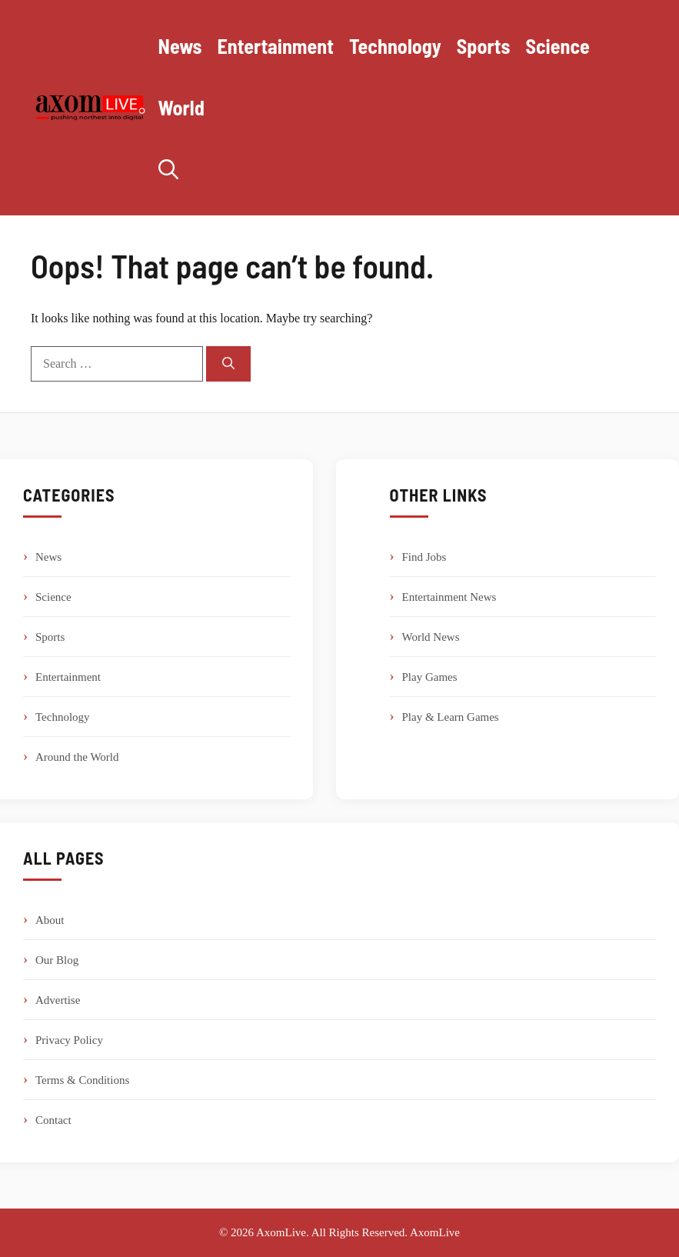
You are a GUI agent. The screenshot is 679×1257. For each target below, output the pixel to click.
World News (431, 637)
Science (557, 46)
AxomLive (435, 1232)
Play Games (430, 677)
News (180, 46)
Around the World (77, 757)
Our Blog (56, 960)
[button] (168, 169)
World (181, 107)
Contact (53, 1120)
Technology (395, 46)
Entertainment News (449, 597)
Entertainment (276, 46)
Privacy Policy (69, 1040)
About (50, 920)
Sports (484, 46)
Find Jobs (424, 557)
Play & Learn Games (450, 717)
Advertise (57, 1000)
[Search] (228, 364)
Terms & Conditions (82, 1080)
